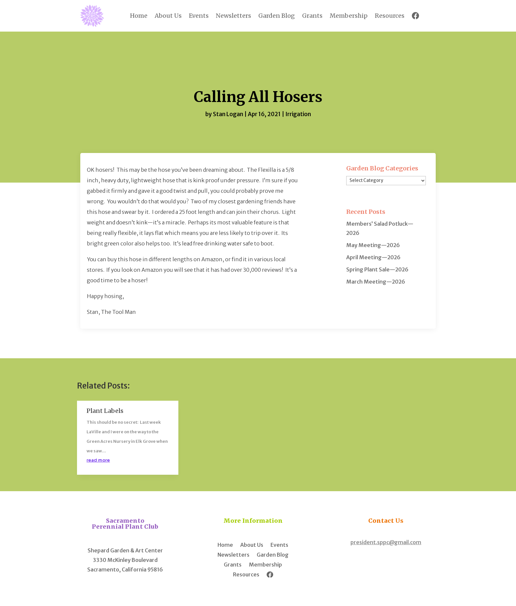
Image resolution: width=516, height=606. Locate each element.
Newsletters (233, 15)
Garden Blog (276, 15)
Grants (312, 15)
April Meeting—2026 (373, 257)
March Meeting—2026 (375, 281)
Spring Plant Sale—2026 (377, 269)
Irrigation (298, 114)
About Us (168, 15)
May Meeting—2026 (373, 245)
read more (98, 460)
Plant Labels (105, 411)
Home (138, 15)
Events (199, 15)
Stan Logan (228, 114)
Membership (349, 15)
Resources (389, 15)
